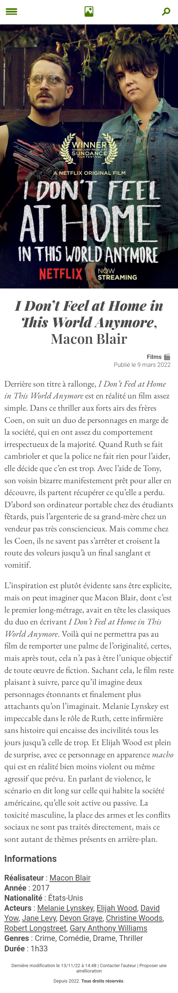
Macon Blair (70, 877)
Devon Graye (81, 918)
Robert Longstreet (35, 928)
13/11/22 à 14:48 (79, 965)
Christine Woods (134, 918)
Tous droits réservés (102, 981)
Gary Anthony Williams (108, 928)
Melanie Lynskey (65, 908)
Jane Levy (39, 918)
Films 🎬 (158, 356)
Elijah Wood (117, 908)
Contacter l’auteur (118, 965)
